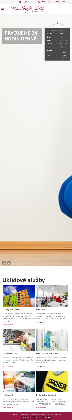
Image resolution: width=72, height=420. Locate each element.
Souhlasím (35, 417)
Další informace (46, 417)
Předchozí (4, 263)
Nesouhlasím (25, 417)
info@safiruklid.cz (29, 2)
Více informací (8, 325)
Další (9, 263)
